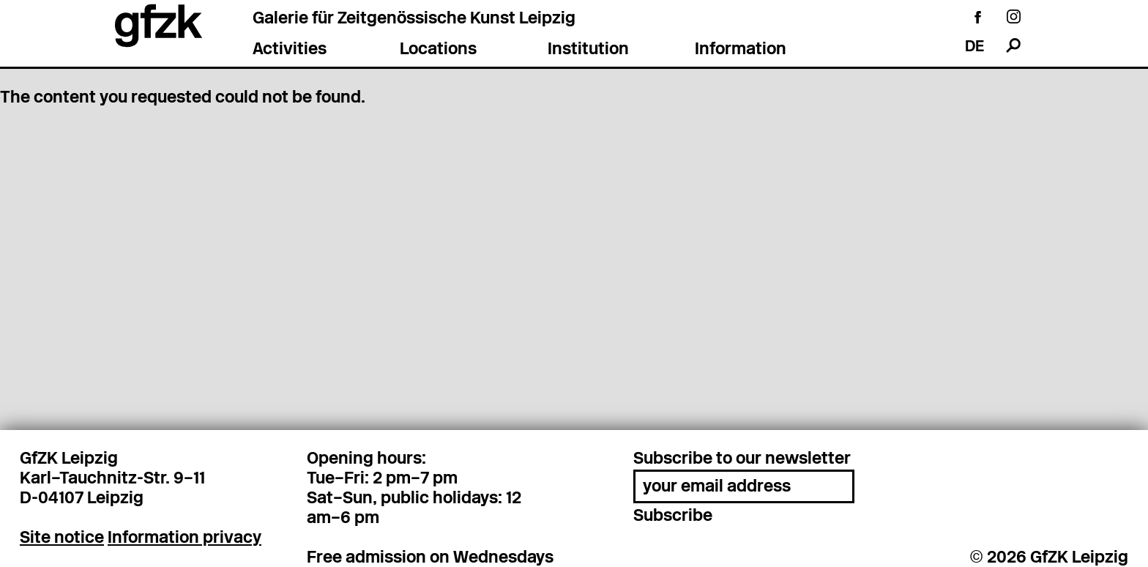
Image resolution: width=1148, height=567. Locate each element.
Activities (290, 50)
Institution (588, 50)
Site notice (62, 535)
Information (740, 50)
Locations (438, 50)
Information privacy (184, 535)
